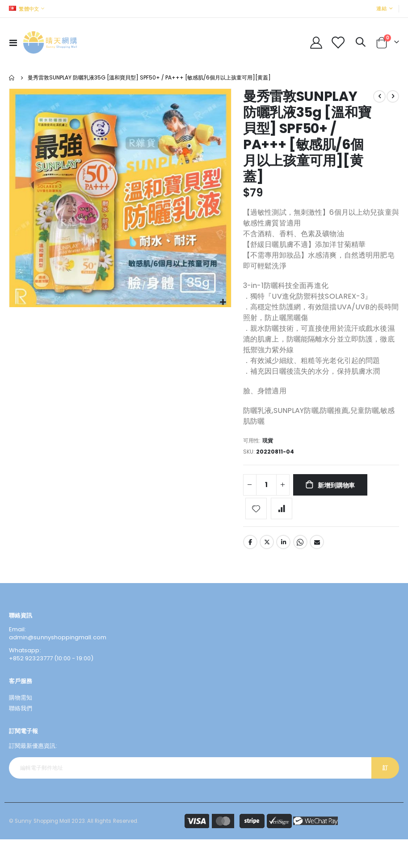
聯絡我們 (20, 711)
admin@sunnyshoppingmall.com (57, 640)
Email (317, 545)
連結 (381, 8)
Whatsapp (300, 545)
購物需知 (20, 700)
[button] (223, 302)
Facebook (250, 545)
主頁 (12, 77)
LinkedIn (283, 545)
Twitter (267, 545)
